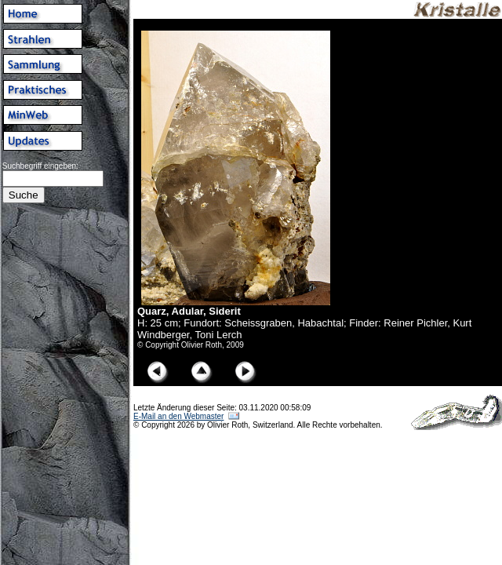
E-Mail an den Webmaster (178, 416)
